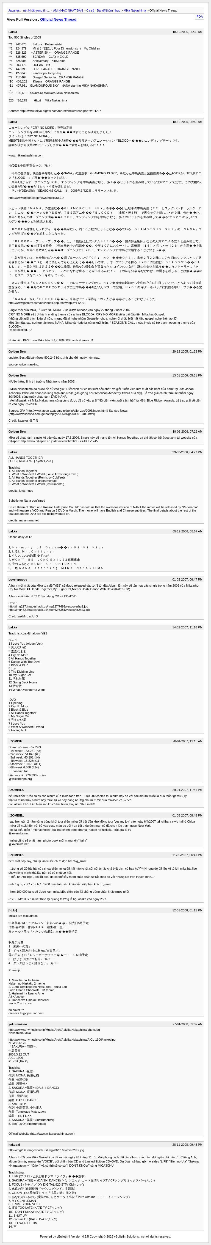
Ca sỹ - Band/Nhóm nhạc (103, 10)
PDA (199, 16)
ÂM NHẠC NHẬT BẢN (68, 10)
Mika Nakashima (135, 10)
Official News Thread (58, 19)
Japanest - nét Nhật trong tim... (29, 10)
